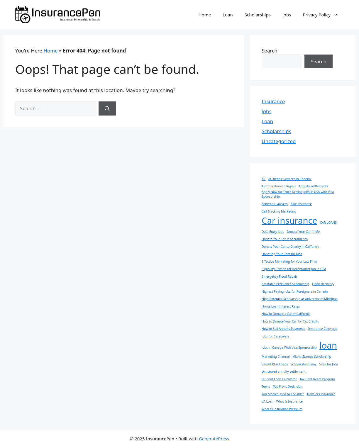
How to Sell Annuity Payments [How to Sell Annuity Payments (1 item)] (283, 329)
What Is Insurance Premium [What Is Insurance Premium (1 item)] (282, 409)
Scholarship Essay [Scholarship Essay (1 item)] (303, 364)
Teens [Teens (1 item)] (266, 386)
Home (204, 15)
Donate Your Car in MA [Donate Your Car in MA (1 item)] (303, 232)
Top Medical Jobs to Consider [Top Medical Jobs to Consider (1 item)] (283, 394)
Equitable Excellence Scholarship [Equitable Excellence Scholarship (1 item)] (285, 284)
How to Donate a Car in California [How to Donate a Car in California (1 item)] (286, 314)
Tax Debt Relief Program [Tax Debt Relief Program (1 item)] (317, 379)
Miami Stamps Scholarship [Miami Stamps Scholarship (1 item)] (311, 356)
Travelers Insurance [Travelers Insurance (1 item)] (320, 394)
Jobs (286, 15)
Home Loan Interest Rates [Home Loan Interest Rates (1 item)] (281, 306)
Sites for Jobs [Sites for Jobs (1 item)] (328, 364)
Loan (228, 15)
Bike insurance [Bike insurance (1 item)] (301, 204)
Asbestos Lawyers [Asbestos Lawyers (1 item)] (275, 204)
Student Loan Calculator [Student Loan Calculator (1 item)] (279, 379)
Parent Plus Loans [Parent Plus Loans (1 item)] (275, 364)
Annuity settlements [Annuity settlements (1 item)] (313, 186)
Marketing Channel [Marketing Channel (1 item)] (275, 356)
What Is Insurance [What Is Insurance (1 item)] (289, 401)
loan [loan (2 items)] (328, 345)
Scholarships (258, 15)
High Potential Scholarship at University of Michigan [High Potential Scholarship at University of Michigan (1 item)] (300, 299)
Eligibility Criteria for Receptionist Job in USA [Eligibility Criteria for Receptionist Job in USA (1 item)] (294, 269)
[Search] (107, 108)
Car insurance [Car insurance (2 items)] (289, 220)
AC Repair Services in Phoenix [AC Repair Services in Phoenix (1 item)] (289, 179)
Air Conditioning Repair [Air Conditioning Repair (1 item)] (279, 186)
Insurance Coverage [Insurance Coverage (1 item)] (323, 329)
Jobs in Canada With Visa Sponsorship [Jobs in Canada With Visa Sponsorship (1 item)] (289, 347)
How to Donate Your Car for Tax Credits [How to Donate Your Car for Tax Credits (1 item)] (290, 321)
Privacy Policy (323, 14)
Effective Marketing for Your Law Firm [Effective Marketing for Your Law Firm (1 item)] (289, 261)
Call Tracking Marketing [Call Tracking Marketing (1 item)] (279, 211)
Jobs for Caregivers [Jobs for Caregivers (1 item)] (275, 336)
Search (269, 50)
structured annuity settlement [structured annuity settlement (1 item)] (284, 371)
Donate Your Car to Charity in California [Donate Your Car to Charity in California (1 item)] (290, 247)
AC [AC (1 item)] (263, 179)
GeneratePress (214, 439)
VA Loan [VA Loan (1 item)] (267, 401)
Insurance (273, 101)
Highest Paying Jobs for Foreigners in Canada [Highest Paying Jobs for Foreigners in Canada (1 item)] (295, 291)
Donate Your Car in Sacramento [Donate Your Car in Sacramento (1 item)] (285, 239)
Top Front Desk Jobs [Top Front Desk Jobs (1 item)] (287, 386)
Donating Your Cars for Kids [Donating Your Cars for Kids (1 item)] (282, 254)
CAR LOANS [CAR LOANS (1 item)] (328, 222)
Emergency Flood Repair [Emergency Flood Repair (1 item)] (279, 276)
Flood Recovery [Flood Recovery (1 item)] (323, 284)
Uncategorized (279, 141)
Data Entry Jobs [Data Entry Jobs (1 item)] (273, 232)
